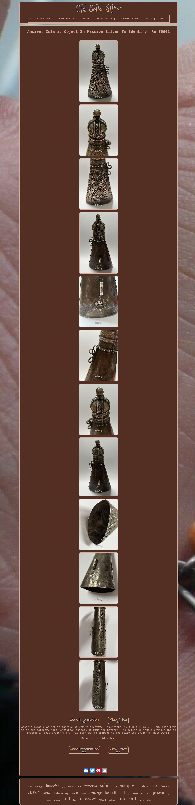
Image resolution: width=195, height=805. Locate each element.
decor (63, 787)
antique (127, 785)
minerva (90, 786)
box (155, 785)
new (79, 786)
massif (102, 799)
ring (126, 792)
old (67, 798)
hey (168, 794)
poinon (112, 800)
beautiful (112, 792)
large (75, 800)
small (75, 793)
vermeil (145, 793)
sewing (57, 800)
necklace (143, 786)
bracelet (52, 786)
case (30, 786)
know (46, 793)
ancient (128, 798)
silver (34, 792)
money (95, 792)
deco (149, 800)
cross (135, 794)
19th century (61, 793)
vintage (39, 786)
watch (71, 786)
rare (142, 800)
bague (83, 793)
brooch (165, 786)
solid (104, 785)
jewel (115, 787)
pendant (158, 793)
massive (88, 798)
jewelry (48, 800)
